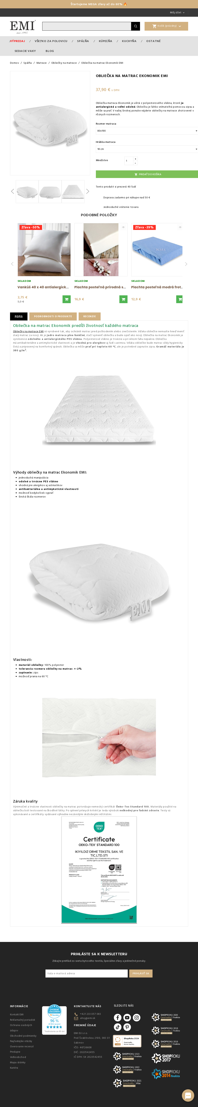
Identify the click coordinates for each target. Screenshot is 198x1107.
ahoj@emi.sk (87, 1018)
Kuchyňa (129, 41)
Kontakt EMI (17, 1014)
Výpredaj (17, 41)
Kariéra (14, 1068)
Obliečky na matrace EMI (28, 331)
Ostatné (153, 41)
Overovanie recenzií (22, 1046)
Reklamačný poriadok (22, 1020)
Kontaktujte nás (87, 1006)
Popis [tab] (19, 316)
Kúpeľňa (105, 41)
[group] (44, 264)
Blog (50, 51)
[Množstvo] (128, 161)
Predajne (15, 1052)
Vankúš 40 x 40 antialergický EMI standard (55, 287)
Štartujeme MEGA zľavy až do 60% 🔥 (99, 4)
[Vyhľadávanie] (86, 26)
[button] (67, 299)
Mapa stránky (18, 1062)
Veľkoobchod (18, 1057)
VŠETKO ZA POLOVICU (51, 41)
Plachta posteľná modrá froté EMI (160, 287)
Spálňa (83, 41)
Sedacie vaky (25, 51)
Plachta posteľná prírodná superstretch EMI (112, 287)
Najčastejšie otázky (21, 1041)
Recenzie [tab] (92, 316)
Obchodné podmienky (23, 1036)
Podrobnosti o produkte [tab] (54, 316)
